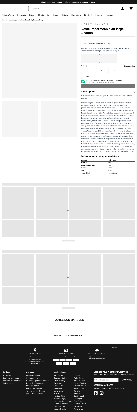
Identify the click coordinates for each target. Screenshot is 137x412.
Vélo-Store (78, 406)
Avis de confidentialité (34, 393)
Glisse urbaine (76, 15)
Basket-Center (59, 375)
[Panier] (131, 8)
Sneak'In (77, 391)
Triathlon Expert (80, 404)
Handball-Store (59, 396)
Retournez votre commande (97, 358)
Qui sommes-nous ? (34, 375)
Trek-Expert (78, 401)
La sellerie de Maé (61, 404)
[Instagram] (102, 393)
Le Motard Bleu (59, 406)
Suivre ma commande (11, 378)
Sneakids (77, 393)
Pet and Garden (80, 383)
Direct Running (59, 381)
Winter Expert (79, 409)
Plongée (41, 15)
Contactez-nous (35, 357)
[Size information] (86, 66)
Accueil (4, 20)
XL (128, 70)
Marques (110, 15)
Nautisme (65, 15)
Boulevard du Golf (60, 378)
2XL (87, 76)
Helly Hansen (108, 24)
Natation (32, 15)
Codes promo (8, 383)
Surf (48, 15)
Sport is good (79, 396)
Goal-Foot (57, 393)
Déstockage (99, 15)
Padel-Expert (79, 378)
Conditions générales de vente (37, 381)
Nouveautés (21, 15)
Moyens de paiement (34, 388)
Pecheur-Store (79, 381)
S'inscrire (127, 380)
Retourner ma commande (12, 381)
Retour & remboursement (35, 383)
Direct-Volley (58, 383)
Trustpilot (114, 347)
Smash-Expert (79, 388)
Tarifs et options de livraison (36, 391)
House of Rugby (60, 399)
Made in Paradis (60, 409)
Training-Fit (78, 399)
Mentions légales (32, 386)
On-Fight (77, 375)
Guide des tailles (129, 66)
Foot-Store (58, 388)
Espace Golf (58, 386)
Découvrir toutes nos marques (68, 336)
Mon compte (7, 375)
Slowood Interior (80, 386)
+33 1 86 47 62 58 (35, 364)
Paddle (55, 15)
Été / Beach (88, 15)
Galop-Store (58, 391)
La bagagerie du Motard (63, 401)
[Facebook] (96, 393)
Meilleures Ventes (8, 15)
